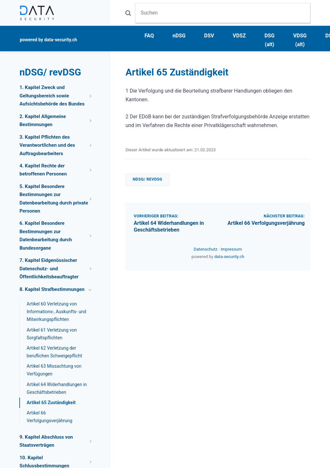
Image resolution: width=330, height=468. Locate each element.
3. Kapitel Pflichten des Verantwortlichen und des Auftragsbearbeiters (47, 145)
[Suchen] (222, 13)
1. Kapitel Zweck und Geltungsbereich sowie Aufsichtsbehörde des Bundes (51, 96)
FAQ (149, 36)
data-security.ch (229, 256)
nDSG (178, 36)
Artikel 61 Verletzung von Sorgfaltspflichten (52, 333)
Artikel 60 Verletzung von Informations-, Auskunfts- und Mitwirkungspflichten (56, 311)
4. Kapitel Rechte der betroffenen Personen (43, 170)
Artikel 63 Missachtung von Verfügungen (54, 369)
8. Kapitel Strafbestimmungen (51, 289)
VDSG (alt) (300, 40)
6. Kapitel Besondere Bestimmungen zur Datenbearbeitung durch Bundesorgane (45, 235)
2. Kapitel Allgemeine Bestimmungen (42, 121)
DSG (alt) (270, 40)
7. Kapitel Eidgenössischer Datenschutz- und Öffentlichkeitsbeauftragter (48, 268)
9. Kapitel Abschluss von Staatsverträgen (46, 441)
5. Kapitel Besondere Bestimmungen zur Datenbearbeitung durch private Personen (53, 199)
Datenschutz (206, 249)
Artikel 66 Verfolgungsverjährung (266, 223)
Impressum (231, 249)
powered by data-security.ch (48, 39)
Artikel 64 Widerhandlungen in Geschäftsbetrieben (169, 226)
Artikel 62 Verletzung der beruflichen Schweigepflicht (54, 351)
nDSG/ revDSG (147, 179)
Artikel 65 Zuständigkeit (51, 402)
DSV (209, 36)
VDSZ (239, 36)
